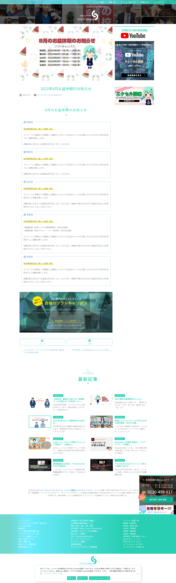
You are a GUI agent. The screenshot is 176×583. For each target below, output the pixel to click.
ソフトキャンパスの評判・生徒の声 (32, 523)
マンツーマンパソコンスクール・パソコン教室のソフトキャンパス (64, 490)
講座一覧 (112, 2)
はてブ (42, 342)
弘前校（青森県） (130, 533)
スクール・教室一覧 (128, 2)
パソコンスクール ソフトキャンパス (66, 325)
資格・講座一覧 (24, 541)
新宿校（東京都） (130, 523)
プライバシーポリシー (51, 573)
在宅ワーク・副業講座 (27, 544)
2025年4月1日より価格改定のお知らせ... (69, 421)
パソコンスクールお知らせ (133, 547)
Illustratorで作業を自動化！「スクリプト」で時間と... (130, 443)
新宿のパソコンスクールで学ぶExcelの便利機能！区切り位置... (131, 421)
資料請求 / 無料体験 (157, 499)
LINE (90, 342)
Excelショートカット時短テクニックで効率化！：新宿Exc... (69, 443)
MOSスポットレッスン (132, 541)
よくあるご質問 (24, 525)
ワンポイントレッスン (27, 533)
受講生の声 (144, 2)
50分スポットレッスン (132, 539)
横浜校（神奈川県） (131, 525)
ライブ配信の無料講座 (27, 531)
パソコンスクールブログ (133, 544)
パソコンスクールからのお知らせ (49, 95)
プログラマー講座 (78, 541)
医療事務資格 (76, 544)
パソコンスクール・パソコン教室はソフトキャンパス (30, 2)
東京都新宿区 (50, 309)
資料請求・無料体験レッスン (134, 536)
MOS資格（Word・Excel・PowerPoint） (87, 528)
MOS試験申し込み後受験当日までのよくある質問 (90, 350)
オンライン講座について (28, 536)
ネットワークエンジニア (80, 539)
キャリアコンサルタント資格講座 (84, 547)
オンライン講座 (98, 2)
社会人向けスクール (26, 539)
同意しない (82, 578)
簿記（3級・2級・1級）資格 (82, 525)
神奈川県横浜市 (64, 309)
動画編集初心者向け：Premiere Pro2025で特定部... (69, 464)
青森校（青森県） (130, 531)
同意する (71, 578)
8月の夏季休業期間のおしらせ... (129, 398)
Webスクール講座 (78, 533)
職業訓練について (25, 547)
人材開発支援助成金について (82, 523)
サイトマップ (159, 2)
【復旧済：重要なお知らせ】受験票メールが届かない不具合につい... (68, 400)
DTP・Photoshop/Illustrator (82, 536)
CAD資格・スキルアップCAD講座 (84, 531)
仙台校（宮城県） (130, 528)
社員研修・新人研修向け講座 (82, 520)
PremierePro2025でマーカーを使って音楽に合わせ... (131, 464)
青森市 (99, 309)
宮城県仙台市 (78, 309)
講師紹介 (21, 528)
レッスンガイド (24, 520)
